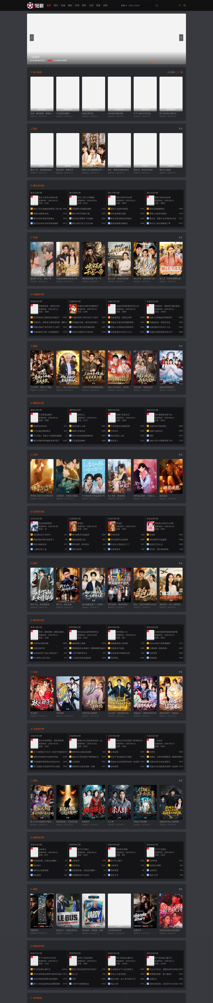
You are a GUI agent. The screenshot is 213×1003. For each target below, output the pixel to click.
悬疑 (98, 5)
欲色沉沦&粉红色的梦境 (169, 930)
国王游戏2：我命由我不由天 (119, 604)
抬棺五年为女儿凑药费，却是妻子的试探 (171, 822)
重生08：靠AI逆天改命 (143, 170)
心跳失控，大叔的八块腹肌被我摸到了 (67, 496)
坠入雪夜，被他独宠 (116, 496)
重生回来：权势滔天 (64, 170)
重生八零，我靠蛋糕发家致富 (42, 170)
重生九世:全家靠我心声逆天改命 (93, 170)
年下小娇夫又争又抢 (142, 113)
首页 (49, 5)
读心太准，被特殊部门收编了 (145, 278)
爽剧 (70, 5)
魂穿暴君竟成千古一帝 (91, 278)
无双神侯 (60, 713)
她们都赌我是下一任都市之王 (93, 604)
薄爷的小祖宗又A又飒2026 (41, 496)
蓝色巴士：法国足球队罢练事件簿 (67, 930)
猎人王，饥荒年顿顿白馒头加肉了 (171, 278)
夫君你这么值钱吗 (89, 713)
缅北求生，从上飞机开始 (169, 604)
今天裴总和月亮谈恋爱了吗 (93, 496)
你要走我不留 (87, 113)
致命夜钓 (86, 822)
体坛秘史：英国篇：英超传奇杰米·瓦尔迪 (93, 930)
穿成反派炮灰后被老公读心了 (67, 278)
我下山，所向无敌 (63, 604)
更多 (181, 129)
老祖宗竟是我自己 (167, 387)
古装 (91, 5)
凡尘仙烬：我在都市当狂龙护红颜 (119, 713)
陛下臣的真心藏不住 (168, 113)
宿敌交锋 (34, 930)
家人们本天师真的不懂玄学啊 (42, 822)
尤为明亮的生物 (114, 930)
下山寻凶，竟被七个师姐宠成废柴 (42, 387)
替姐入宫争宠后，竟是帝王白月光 (119, 387)
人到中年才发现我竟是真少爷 (93, 387)
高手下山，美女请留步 (39, 604)
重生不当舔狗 (165, 170)
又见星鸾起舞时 (63, 113)
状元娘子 (34, 713)
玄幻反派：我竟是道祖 (143, 387)
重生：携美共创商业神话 (118, 170)
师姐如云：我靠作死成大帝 (145, 713)
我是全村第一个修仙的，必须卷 (171, 713)
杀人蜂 (111, 822)
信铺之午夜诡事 (140, 822)
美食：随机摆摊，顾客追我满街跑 (42, 113)
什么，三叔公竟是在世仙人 (67, 387)
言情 (77, 5)
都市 (84, 5)
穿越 (63, 5)
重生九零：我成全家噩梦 (118, 278)
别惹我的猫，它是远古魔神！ (67, 822)
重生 (56, 5)
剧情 (105, 5)
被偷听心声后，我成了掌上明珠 (42, 278)
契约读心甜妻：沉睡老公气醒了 (145, 496)
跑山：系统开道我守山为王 (145, 604)
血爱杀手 (137, 930)
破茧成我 (163, 496)
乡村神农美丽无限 (115, 113)
